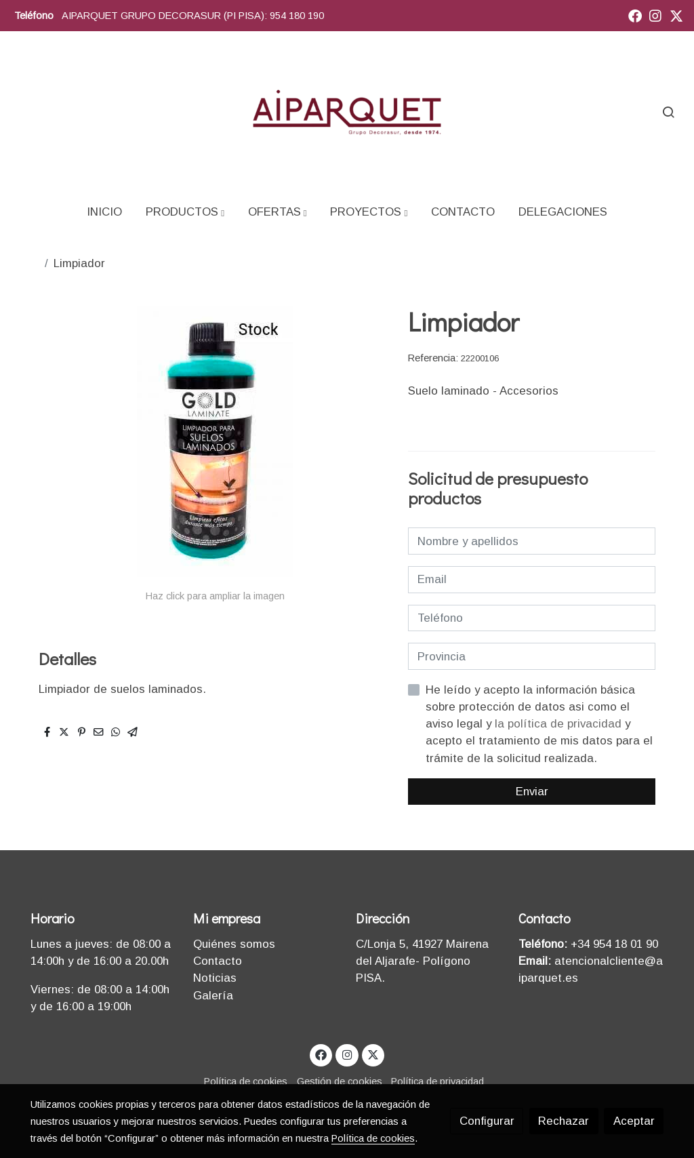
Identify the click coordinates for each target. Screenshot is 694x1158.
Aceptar (634, 1121)
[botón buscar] (668, 112)
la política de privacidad (560, 723)
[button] (185, 212)
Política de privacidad (437, 1081)
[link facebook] (635, 15)
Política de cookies (245, 1081)
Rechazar (563, 1121)
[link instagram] (655, 15)
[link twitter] (676, 15)
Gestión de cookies (339, 1081)
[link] (347, 111)
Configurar (487, 1121)
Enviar (532, 791)
